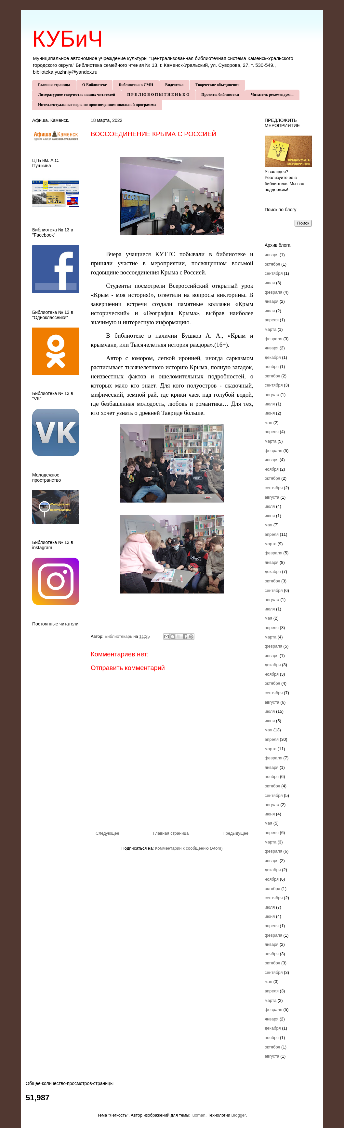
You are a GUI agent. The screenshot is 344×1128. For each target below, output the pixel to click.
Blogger (239, 1115)
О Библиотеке (94, 84)
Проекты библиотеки (220, 94)
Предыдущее (235, 833)
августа (272, 394)
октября (272, 264)
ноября (272, 366)
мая (268, 422)
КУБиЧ (67, 38)
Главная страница (54, 84)
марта (270, 329)
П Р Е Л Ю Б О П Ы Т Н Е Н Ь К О (158, 94)
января (271, 254)
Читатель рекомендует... (272, 94)
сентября (274, 273)
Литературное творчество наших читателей (76, 94)
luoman (198, 1115)
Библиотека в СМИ (136, 84)
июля (270, 282)
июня (270, 413)
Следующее (107, 833)
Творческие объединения (217, 84)
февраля (273, 292)
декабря (273, 357)
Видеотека (174, 84)
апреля (272, 319)
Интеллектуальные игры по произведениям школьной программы (97, 104)
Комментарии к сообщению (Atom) (189, 848)
